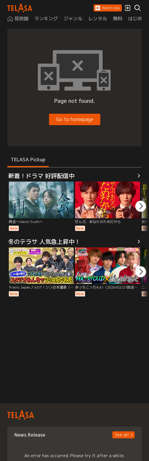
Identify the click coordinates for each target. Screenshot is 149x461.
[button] (108, 7)
